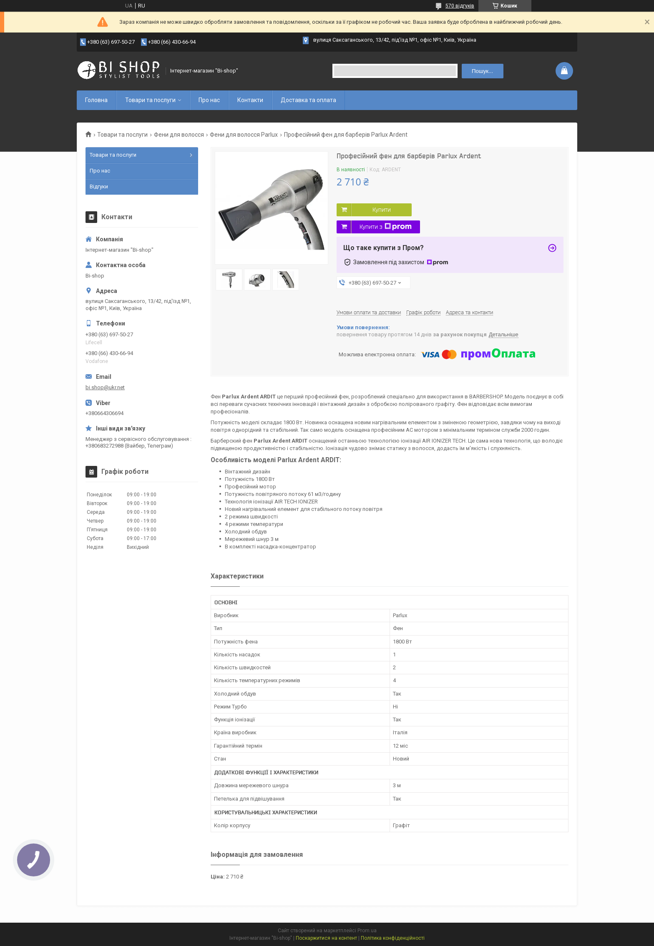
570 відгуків (459, 6)
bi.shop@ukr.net (105, 387)
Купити (381, 209)
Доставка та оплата (308, 100)
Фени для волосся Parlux (244, 134)
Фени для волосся (179, 134)
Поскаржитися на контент (326, 938)
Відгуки (99, 186)
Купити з (386, 226)
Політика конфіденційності (393, 938)
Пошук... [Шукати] (482, 71)
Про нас (209, 100)
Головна (96, 100)
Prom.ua (367, 930)
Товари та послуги (150, 100)
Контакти (250, 100)
